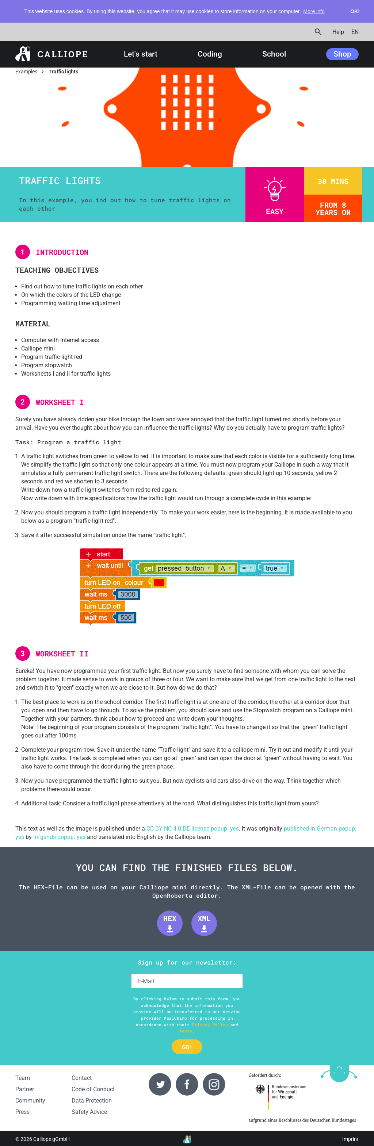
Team (22, 1077)
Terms (185, 1031)
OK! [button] (355, 11)
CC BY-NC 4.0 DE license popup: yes (192, 828)
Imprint (350, 1139)
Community (30, 1100)
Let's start (140, 54)
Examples (26, 72)
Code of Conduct (93, 1089)
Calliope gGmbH (51, 1139)
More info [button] (313, 11)
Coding (210, 54)
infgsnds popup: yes (59, 836)
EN (355, 31)
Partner (24, 1089)
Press (22, 1111)
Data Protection (92, 1100)
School (274, 54)
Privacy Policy (210, 1024)
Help (338, 31)
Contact (82, 1077)
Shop (342, 54)
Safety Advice (89, 1111)
